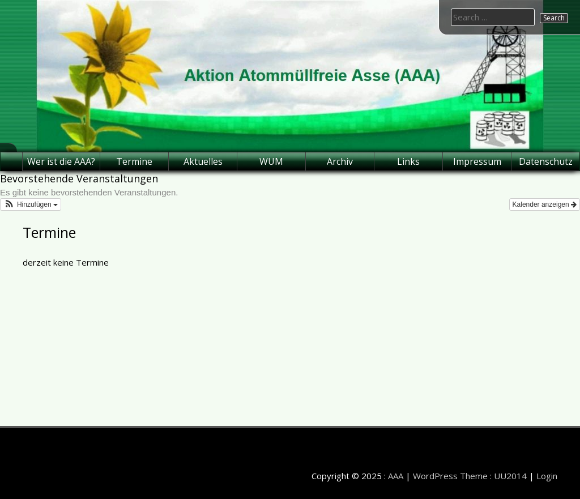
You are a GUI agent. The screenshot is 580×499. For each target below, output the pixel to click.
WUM (271, 161)
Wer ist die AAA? (61, 161)
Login (546, 475)
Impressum (477, 161)
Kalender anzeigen (545, 204)
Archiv (340, 161)
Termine (134, 161)
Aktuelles (203, 161)
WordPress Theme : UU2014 (470, 475)
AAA (395, 475)
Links (408, 161)
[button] (31, 204)
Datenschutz (546, 161)
